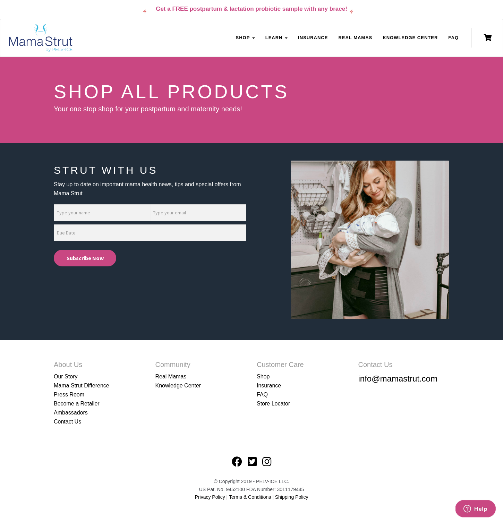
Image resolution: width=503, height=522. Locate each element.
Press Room (69, 394)
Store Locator (273, 404)
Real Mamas (355, 37)
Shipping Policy (291, 497)
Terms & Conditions (250, 497)
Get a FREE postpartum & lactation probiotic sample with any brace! (251, 9)
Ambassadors (71, 413)
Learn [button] (276, 37)
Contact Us (67, 422)
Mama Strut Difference (81, 385)
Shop (263, 376)
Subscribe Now (85, 258)
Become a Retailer (77, 404)
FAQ (453, 37)
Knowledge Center (410, 37)
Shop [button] (245, 37)
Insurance (313, 37)
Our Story (65, 376)
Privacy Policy (210, 497)
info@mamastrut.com (397, 378)
